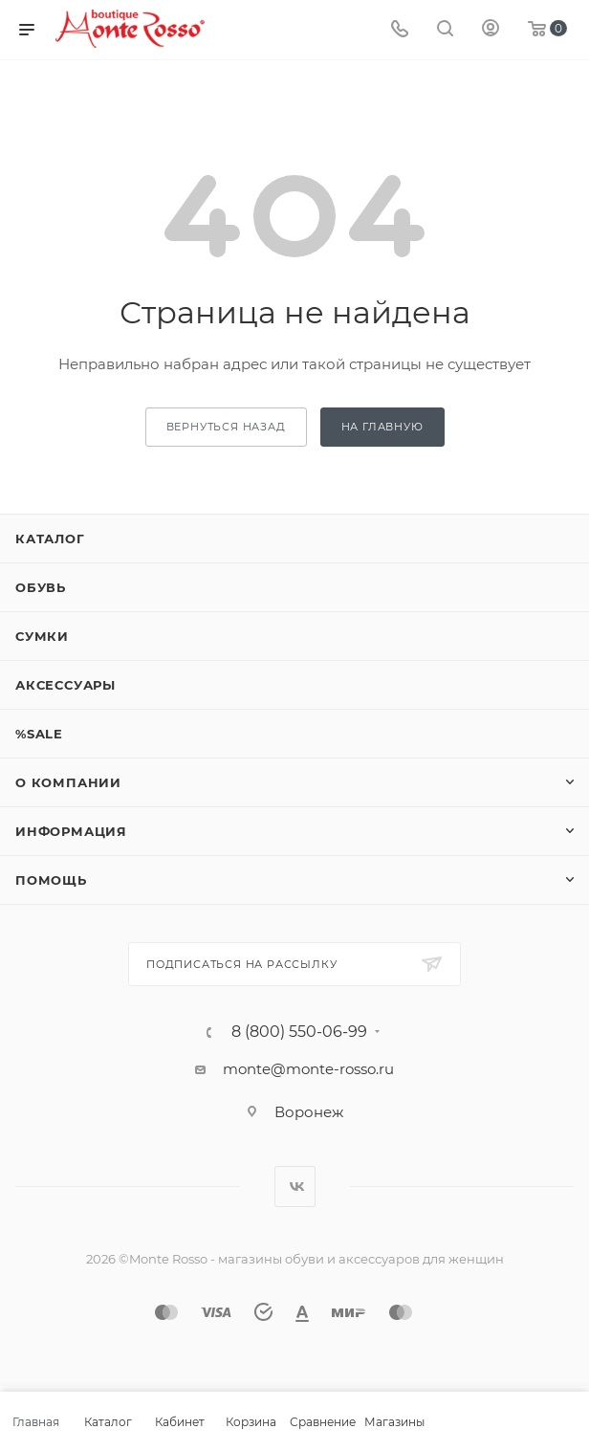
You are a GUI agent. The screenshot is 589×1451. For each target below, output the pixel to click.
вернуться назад (226, 426)
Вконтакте (295, 1186)
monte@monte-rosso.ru (308, 1069)
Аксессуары (65, 685)
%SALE (39, 733)
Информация (71, 831)
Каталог (50, 538)
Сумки (42, 636)
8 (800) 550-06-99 (299, 1032)
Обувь (40, 587)
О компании (68, 782)
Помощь (51, 880)
